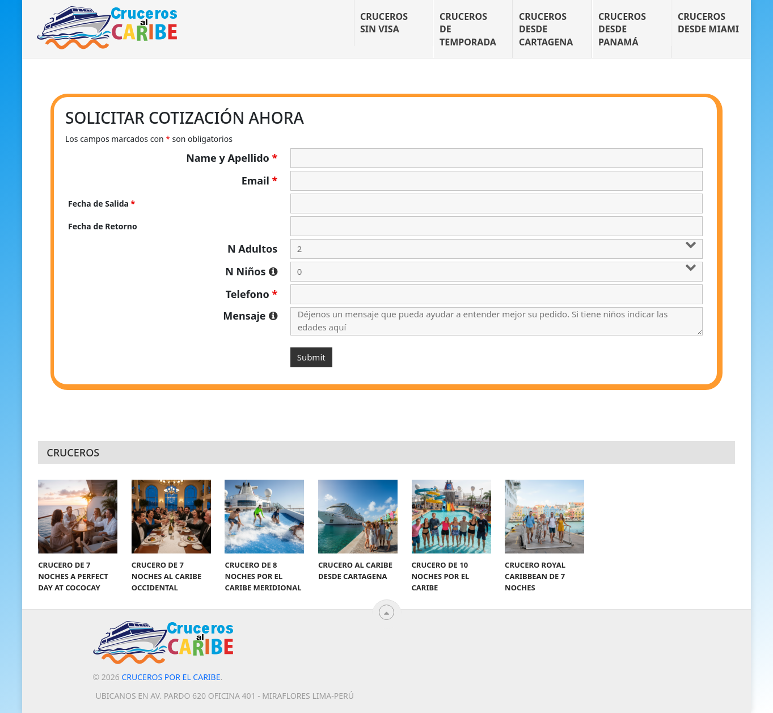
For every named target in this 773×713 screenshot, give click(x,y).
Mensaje (250, 315)
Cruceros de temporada (468, 29)
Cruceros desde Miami (708, 22)
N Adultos (252, 248)
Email (260, 180)
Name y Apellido (231, 157)
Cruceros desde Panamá (622, 29)
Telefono (252, 294)
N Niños (251, 271)
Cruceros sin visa (384, 22)
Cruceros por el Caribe (170, 677)
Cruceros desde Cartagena (546, 29)
